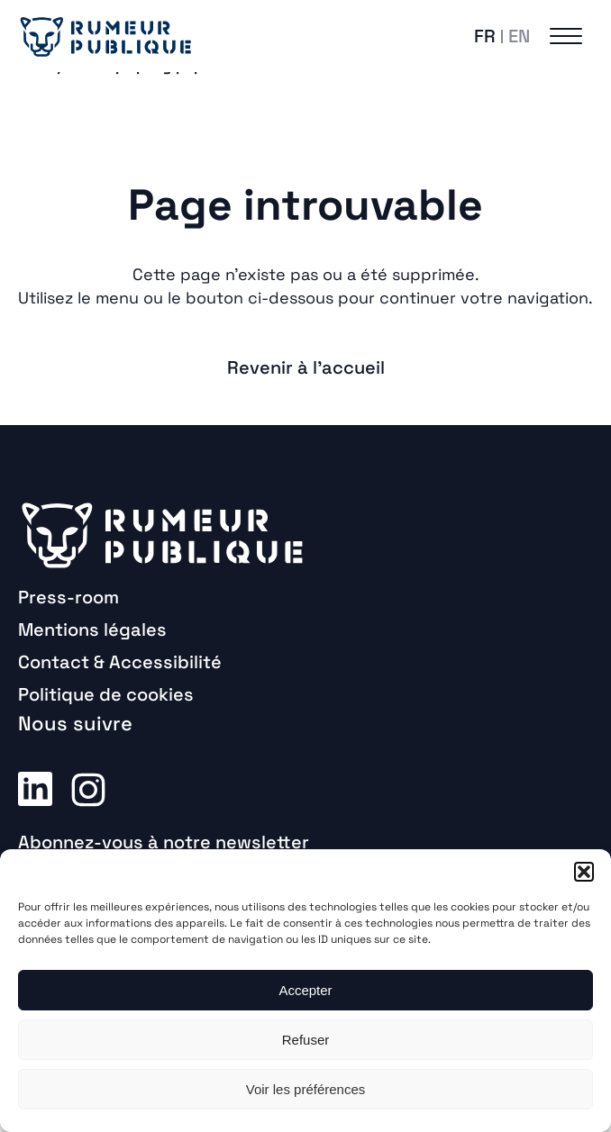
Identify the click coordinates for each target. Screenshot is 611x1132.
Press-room (68, 597)
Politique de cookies (106, 694)
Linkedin (35, 788)
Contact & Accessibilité (120, 662)
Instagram (88, 788)
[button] (584, 872)
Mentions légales (92, 629)
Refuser (306, 1039)
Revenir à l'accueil (306, 367)
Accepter (305, 990)
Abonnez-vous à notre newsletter (163, 842)
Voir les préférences (306, 1089)
